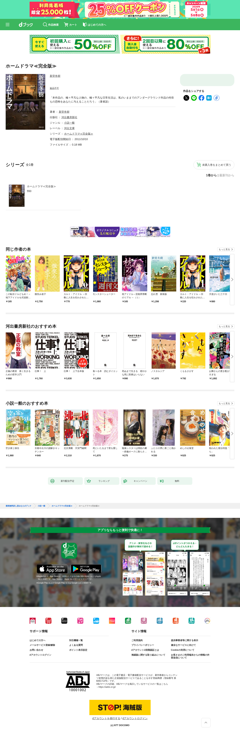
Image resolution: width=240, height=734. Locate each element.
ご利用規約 (137, 640)
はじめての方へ (37, 640)
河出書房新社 (69, 117)
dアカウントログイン (40, 655)
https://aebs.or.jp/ (107, 687)
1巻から (211, 175)
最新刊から (226, 175)
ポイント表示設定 (78, 650)
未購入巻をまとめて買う (216, 164)
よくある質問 (76, 645)
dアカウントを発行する (106, 718)
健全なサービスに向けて (183, 645)
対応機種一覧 (76, 640)
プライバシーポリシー (142, 645)
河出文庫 (69, 128)
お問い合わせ (36, 650)
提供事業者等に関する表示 (184, 640)
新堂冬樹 (55, 75)
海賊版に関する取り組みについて (148, 655)
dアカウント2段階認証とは (145, 650)
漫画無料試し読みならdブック (18, 506)
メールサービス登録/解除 (42, 645)
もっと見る (224, 249)
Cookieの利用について (182, 650)
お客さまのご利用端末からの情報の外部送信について (190, 656)
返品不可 (54, 88)
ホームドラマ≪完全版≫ (41, 186)
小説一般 (69, 122)
